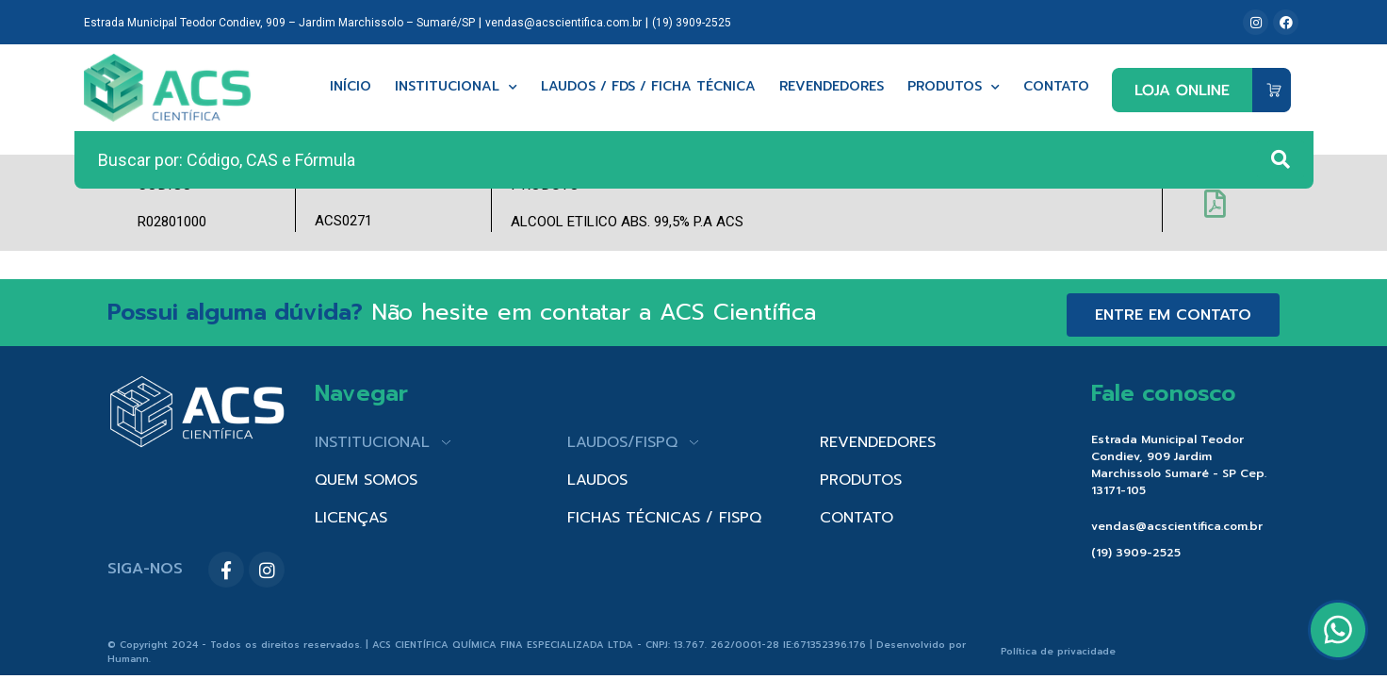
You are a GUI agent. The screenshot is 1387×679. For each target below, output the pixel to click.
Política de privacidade (1058, 651)
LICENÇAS (351, 517)
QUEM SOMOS (366, 480)
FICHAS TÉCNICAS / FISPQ (664, 517)
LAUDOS (597, 480)
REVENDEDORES (878, 442)
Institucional (456, 87)
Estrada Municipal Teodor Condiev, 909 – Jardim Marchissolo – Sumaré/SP (279, 22)
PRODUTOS (861, 480)
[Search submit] (1280, 159)
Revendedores (831, 87)
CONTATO (856, 517)
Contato (1056, 87)
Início (350, 87)
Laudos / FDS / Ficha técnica (648, 87)
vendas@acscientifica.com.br (563, 22)
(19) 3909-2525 (691, 22)
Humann (128, 659)
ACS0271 (343, 220)
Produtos (953, 87)
